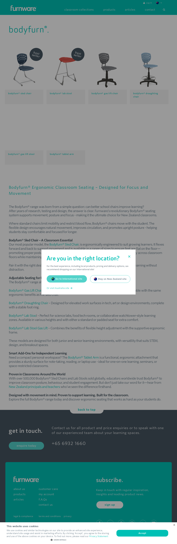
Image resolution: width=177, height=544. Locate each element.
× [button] (174, 525)
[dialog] (88, 533)
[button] (59, 540)
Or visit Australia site (59, 288)
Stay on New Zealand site (110, 279)
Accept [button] (142, 533)
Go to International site (66, 279)
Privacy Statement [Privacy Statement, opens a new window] (98, 536)
